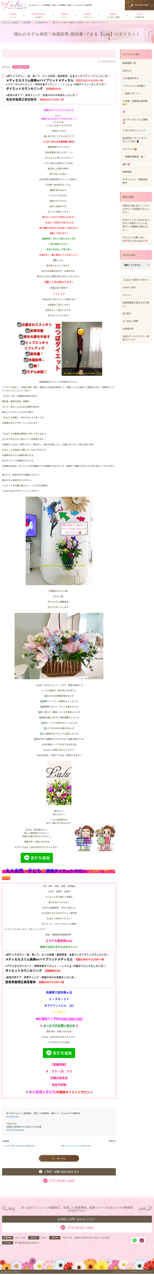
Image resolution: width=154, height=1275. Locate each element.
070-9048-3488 (17, 1129)
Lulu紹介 (38, 17)
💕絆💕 (126, 164)
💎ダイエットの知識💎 (134, 85)
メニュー (64, 17)
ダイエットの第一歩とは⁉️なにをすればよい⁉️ (135, 239)
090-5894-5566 (72, 1019)
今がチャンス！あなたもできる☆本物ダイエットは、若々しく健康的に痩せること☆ (136, 224)
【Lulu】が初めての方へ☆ (136, 279)
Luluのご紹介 (129, 287)
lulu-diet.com (12, 1116)
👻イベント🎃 (130, 149)
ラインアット (135, 1241)
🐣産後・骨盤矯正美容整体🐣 (135, 102)
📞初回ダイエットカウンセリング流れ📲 (135, 139)
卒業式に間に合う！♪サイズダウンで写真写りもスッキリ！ (136, 209)
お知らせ (127, 70)
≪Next (5, 1140)
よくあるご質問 (113, 17)
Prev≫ (112, 1140)
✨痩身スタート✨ (132, 93)
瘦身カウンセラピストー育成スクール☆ (136, 338)
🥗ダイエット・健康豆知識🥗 (135, 181)
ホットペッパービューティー (142, 1241)
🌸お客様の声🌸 (21, 67)
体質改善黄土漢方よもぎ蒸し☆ (136, 304)
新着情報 (127, 171)
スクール (87, 17)
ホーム (13, 17)
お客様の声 (139, 17)
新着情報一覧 (129, 63)
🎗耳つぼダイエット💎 (134, 130)
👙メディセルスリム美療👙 (135, 121)
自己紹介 (127, 313)
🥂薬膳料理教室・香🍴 (134, 156)
